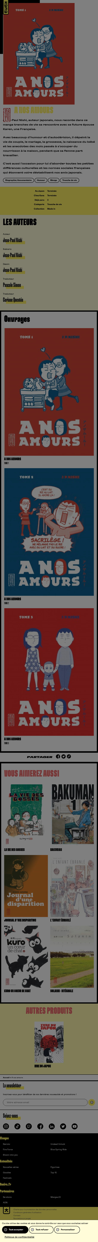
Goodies (7, 1173)
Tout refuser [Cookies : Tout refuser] (42, 1230)
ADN (5, 1203)
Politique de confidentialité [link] (19, 1237)
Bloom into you (10, 1155)
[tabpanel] (49, 1045)
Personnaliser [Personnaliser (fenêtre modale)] (68, 1230)
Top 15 (54, 1173)
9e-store (7, 1197)
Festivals (7, 1178)
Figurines (55, 1167)
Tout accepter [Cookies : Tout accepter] (16, 1230)
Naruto (6, 1144)
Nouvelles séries (11, 1167)
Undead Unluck (58, 1144)
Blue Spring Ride (59, 1150)
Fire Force (8, 1150)
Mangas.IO (56, 1197)
